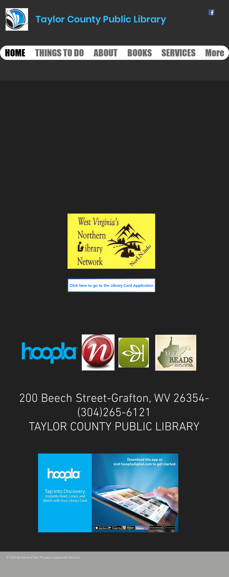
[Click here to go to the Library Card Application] (111, 285)
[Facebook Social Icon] (211, 12)
